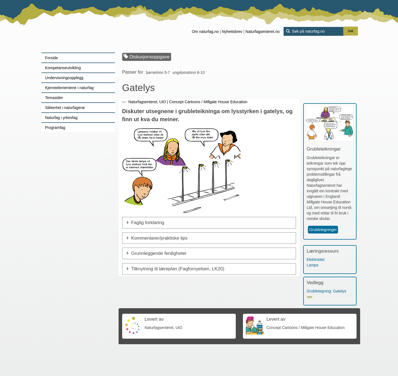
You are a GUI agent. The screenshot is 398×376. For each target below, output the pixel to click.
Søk (351, 31)
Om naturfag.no (205, 31)
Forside (51, 58)
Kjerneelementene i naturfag (69, 87)
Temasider (54, 97)
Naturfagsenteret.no (262, 31)
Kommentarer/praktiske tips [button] (159, 238)
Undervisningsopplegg (64, 78)
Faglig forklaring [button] (147, 222)
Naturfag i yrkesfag (61, 117)
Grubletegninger (323, 229)
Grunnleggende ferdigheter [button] (159, 253)
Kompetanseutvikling (63, 68)
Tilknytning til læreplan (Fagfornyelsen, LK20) (177, 268)
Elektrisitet (315, 259)
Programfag (55, 127)
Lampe (312, 265)
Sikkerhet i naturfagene (65, 107)
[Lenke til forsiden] (76, 26)
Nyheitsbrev (232, 31)
